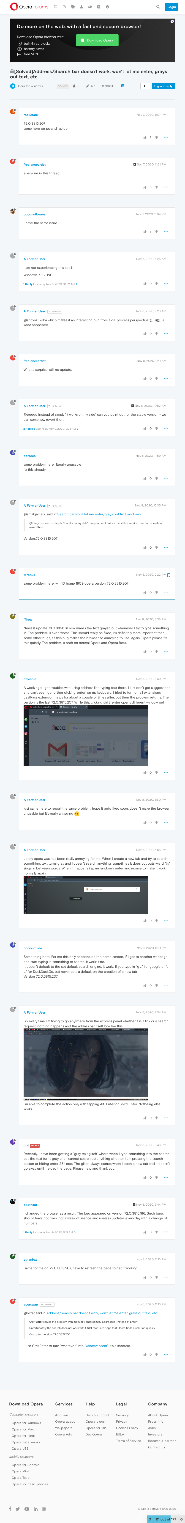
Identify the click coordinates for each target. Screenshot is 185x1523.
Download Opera (100, 26)
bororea (30, 442)
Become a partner (162, 1427)
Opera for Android (26, 1451)
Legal (121, 1390)
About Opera (158, 1401)
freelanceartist (35, 150)
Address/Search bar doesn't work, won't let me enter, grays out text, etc (101, 1299)
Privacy (121, 1407)
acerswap (31, 1290)
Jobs (152, 1414)
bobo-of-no (33, 934)
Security (122, 1401)
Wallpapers (63, 1414)
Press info (155, 1407)
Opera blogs (95, 1407)
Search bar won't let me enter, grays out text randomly (99, 500)
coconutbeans (34, 200)
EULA (120, 1420)
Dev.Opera (94, 1420)
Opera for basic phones (30, 1470)
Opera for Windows (29, 72)
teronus (29, 561)
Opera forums (96, 1414)
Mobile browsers (21, 1443)
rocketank (31, 101)
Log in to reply (163, 72)
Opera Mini (20, 1457)
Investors (155, 1420)
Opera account (67, 1407)
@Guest (55, 298)
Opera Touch (21, 1463)
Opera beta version (26, 1428)
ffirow (28, 605)
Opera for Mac (23, 1415)
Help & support (97, 1401)
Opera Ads (63, 1420)
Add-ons (61, 1401)
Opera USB (20, 1434)
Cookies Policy (127, 1414)
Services (64, 1390)
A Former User (34, 245)
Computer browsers (23, 1400)
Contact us (156, 1433)
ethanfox (30, 1245)
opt (26, 1131)
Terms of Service (128, 1427)
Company (157, 1390)
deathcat (30, 1191)
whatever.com (96, 1332)
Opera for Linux (23, 1422)
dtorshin (30, 665)
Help (90, 1390)
